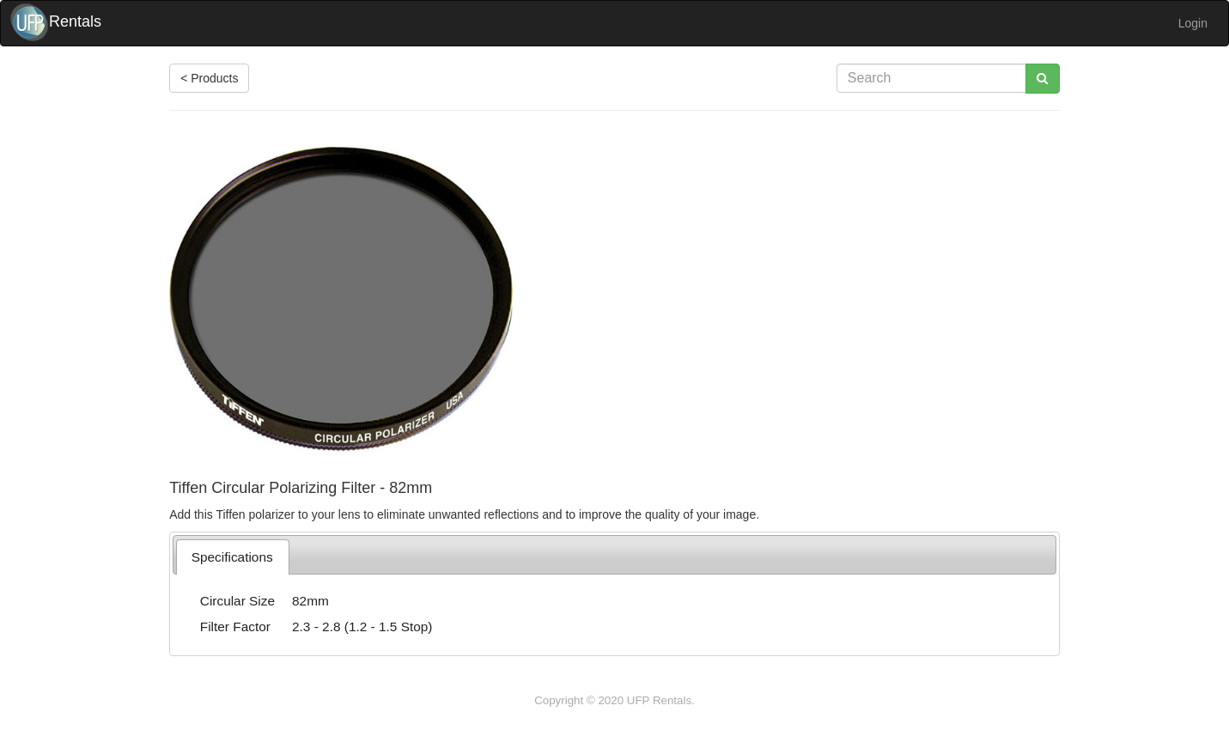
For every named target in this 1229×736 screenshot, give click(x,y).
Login (1193, 23)
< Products (209, 78)
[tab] (232, 557)
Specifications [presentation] (232, 557)
